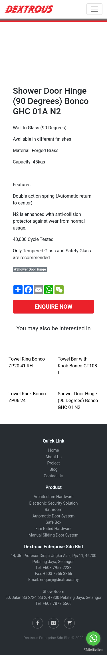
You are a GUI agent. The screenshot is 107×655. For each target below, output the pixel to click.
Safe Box (53, 522)
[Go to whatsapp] (93, 638)
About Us (53, 457)
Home (53, 450)
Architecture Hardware (54, 496)
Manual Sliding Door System (53, 535)
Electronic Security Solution (53, 503)
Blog (54, 469)
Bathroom (53, 509)
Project (53, 463)
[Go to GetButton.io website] (93, 649)
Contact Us (53, 476)
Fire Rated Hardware (53, 528)
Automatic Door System (54, 516)
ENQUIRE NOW (53, 306)
